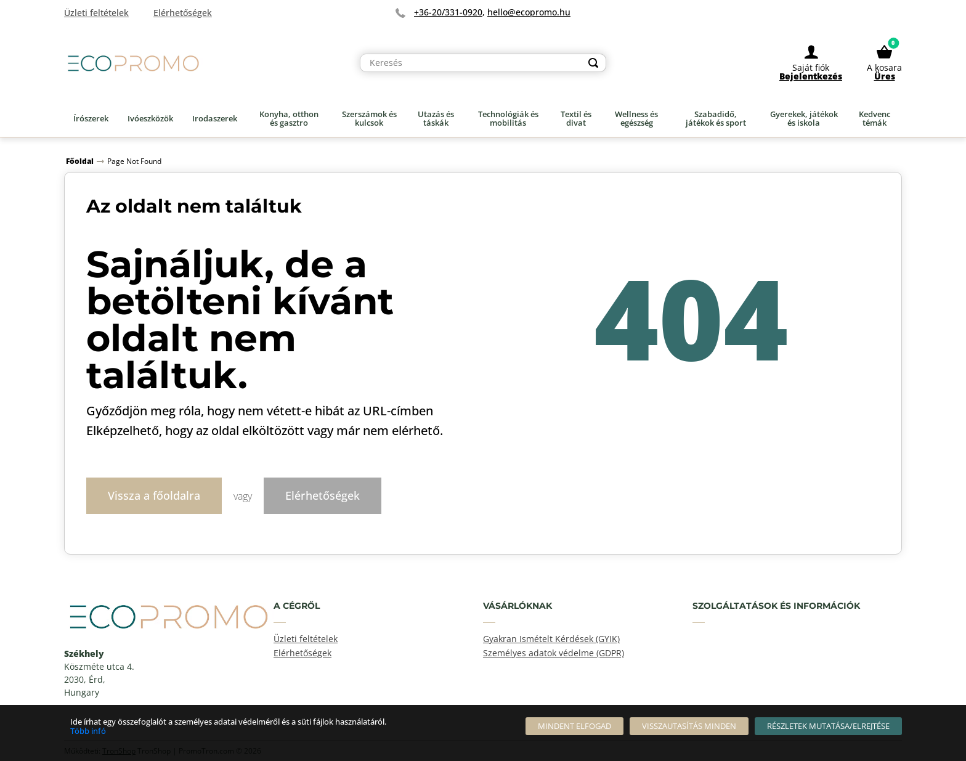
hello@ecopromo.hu (528, 12)
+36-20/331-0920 (448, 12)
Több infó (88, 730)
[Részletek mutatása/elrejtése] (828, 726)
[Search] (593, 63)
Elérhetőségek (322, 494)
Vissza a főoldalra (154, 494)
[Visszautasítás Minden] (689, 726)
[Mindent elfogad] (574, 726)
